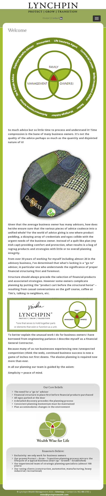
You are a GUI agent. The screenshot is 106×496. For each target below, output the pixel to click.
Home (46, 18)
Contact (55, 18)
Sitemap (59, 491)
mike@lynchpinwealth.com (54, 494)
